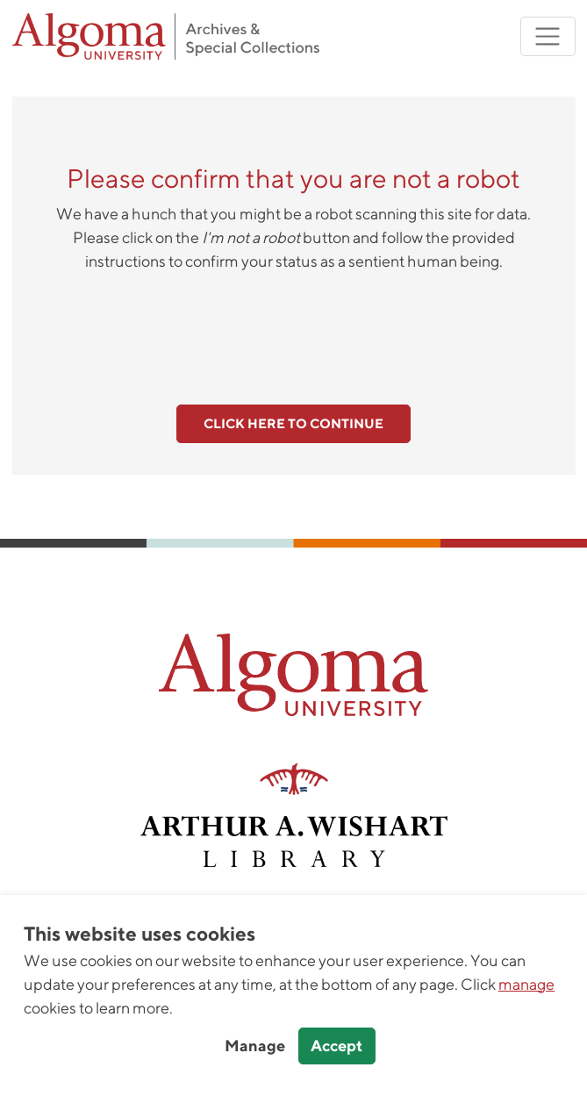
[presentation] (294, 328)
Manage (255, 1045)
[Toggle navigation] (548, 36)
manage (526, 984)
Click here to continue (293, 423)
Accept (336, 1045)
